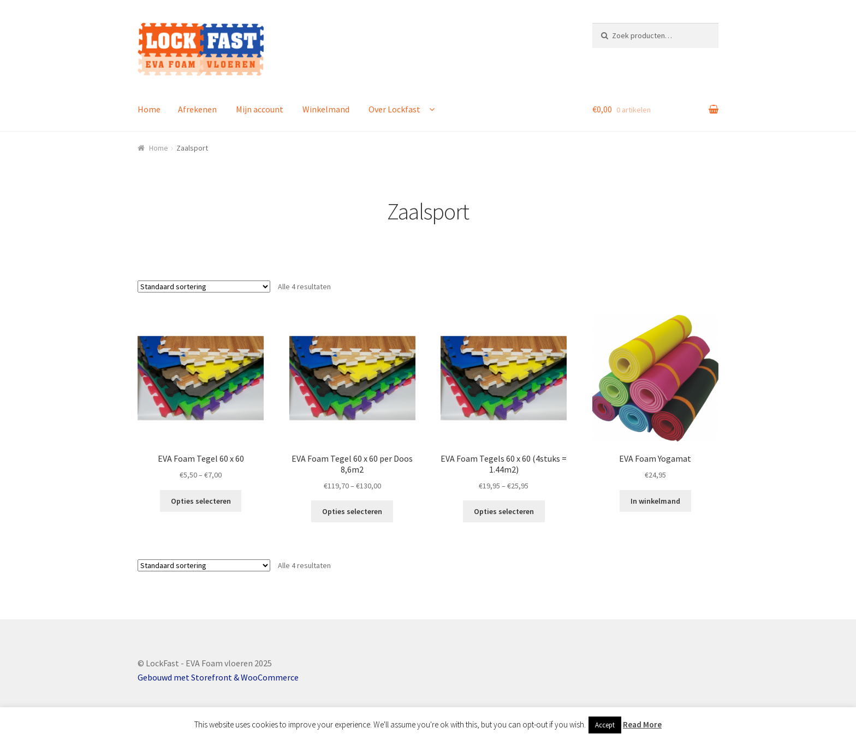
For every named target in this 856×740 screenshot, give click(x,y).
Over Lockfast (394, 109)
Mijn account (259, 109)
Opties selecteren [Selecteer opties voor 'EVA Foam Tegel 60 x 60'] (201, 501)
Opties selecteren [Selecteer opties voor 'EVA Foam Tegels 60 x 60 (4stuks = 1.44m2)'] (504, 511)
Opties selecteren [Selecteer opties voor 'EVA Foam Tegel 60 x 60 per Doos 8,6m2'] (352, 511)
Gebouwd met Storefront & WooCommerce (218, 677)
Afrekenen (197, 109)
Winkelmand (325, 109)
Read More (642, 724)
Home (149, 109)
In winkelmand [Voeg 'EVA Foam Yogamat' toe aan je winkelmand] (655, 501)
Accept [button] (605, 725)
